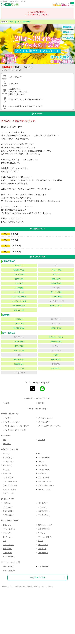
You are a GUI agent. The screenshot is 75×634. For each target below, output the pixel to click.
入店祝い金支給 (43, 511)
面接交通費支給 (8, 511)
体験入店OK (42, 465)
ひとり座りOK (8, 477)
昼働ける (41, 461)
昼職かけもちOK (44, 489)
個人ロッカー (7, 537)
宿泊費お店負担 (43, 515)
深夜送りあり (7, 525)
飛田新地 (6, 403)
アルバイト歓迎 (8, 461)
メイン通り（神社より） (11, 422)
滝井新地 (41, 403)
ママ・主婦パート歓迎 (46, 485)
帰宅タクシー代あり (45, 525)
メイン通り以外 (43, 422)
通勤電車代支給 (43, 529)
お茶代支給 (42, 549)
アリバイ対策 (7, 553)
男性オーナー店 (8, 566)
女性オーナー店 (43, 566)
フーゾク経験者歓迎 (10, 481)
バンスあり (42, 507)
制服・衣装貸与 (8, 545)
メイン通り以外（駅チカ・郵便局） (15, 430)
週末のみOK (7, 465)
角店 (40, 454)
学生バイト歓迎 (43, 477)
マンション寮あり (44, 537)
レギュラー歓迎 (43, 457)
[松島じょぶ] (10, 4)
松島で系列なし (8, 457)
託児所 (40, 541)
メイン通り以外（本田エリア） (49, 426)
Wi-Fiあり (41, 533)
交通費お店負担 (8, 515)
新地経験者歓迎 (43, 469)
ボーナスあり (7, 507)
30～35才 (41, 440)
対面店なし (7, 454)
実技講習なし (7, 549)
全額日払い (7, 503)
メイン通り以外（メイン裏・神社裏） (16, 426)
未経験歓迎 (7, 473)
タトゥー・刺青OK (9, 489)
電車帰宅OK (7, 533)
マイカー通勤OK (9, 529)
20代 (4, 440)
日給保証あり (43, 503)
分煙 (4, 541)
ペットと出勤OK (9, 557)
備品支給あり (43, 545)
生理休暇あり (43, 553)
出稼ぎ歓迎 (42, 473)
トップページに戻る (37, 577)
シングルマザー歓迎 (10, 485)
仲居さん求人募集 (9, 570)
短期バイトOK (8, 493)
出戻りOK (6, 469)
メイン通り (7, 418)
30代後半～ (7, 444)
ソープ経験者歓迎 (44, 481)
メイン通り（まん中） (46, 418)
